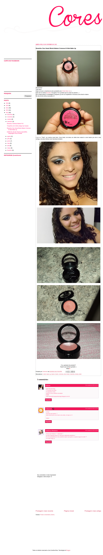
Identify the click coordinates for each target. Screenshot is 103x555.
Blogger (68, 550)
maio (8, 143)
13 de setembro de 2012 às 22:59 (91, 385)
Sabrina (47, 385)
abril (8, 145)
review (76, 374)
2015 (7, 105)
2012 (7, 112)
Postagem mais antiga (93, 511)
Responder (48, 400)
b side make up (47, 374)
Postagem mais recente (44, 511)
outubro (9, 119)
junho (8, 141)
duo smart (66, 374)
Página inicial (69, 511)
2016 (7, 103)
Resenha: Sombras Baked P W (15, 123)
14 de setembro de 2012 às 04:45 (91, 430)
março (9, 148)
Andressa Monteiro (51, 430)
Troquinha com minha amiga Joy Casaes (18, 126)
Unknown (48, 409)
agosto (9, 136)
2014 (7, 108)
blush (56, 374)
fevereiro (9, 150)
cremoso (61, 374)
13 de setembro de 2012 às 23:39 (91, 408)
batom (53, 374)
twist (80, 374)
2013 (7, 110)
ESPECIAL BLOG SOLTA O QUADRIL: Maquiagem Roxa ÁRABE (17, 132)
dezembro (10, 114)
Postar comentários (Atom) (47, 514)
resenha (72, 374)
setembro (9, 121)
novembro (10, 117)
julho (8, 138)
